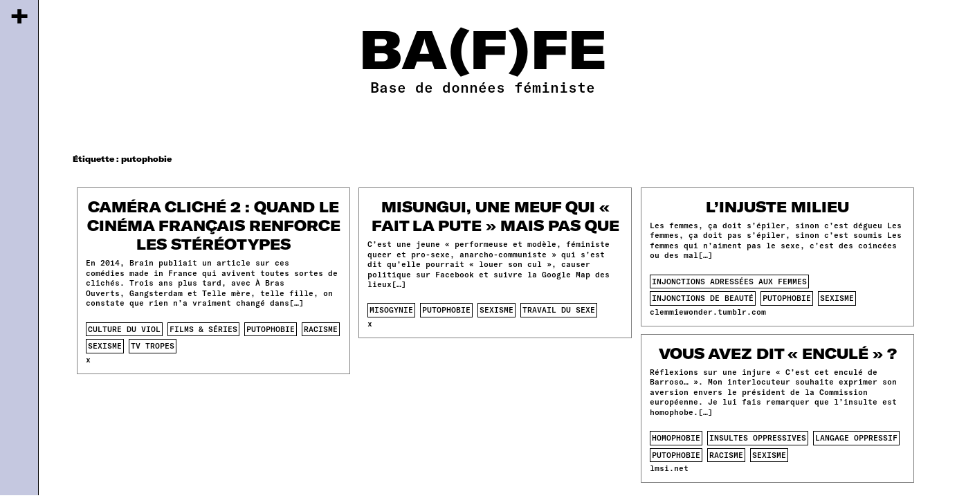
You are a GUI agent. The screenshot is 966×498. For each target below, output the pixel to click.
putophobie (270, 328)
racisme (321, 328)
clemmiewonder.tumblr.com (708, 311)
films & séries (203, 328)
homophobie (676, 437)
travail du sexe (558, 309)
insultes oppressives (757, 437)
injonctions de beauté (703, 297)
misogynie (391, 309)
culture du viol (124, 328)
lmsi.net (669, 467)
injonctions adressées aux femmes (729, 281)
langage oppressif (856, 437)
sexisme (105, 345)
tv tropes (152, 345)
